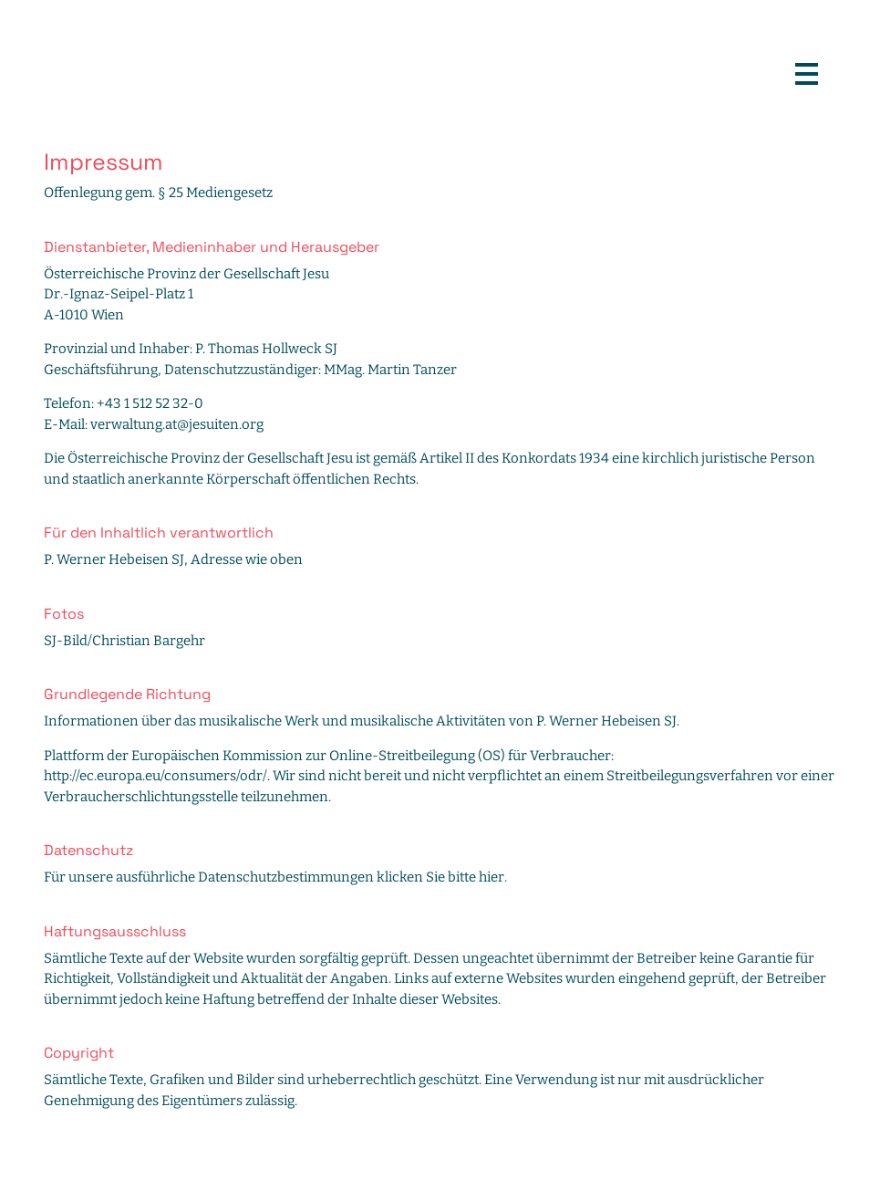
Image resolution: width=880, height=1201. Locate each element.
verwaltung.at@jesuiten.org (177, 424)
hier (491, 877)
